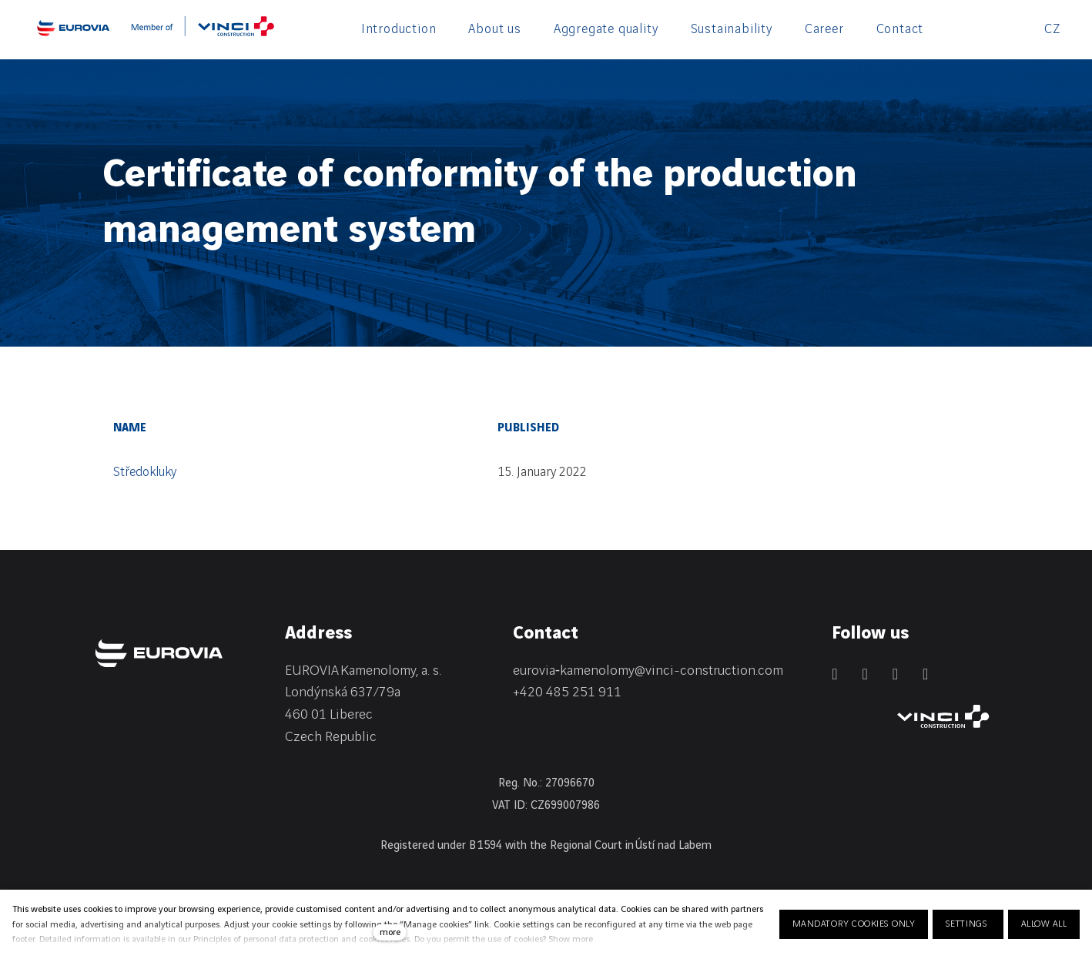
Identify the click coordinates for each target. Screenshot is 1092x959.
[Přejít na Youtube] (925, 674)
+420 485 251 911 (567, 692)
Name (129, 428)
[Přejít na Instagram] (895, 674)
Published (528, 428)
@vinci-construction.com (709, 670)
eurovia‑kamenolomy (574, 670)
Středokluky (144, 472)
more (390, 932)
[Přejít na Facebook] (864, 674)
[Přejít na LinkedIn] (834, 674)
